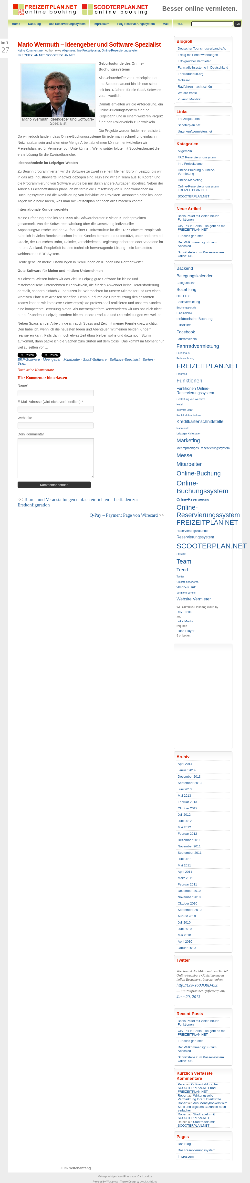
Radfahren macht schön (195, 86)
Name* (23, 385)
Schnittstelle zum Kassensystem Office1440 (201, 254)
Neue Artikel (189, 208)
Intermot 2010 (185, 409)
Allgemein (185, 151)
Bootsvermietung (188, 302)
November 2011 (189, 846)
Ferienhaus (183, 352)
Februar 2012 (187, 833)
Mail (165, 24)
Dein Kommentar (31, 434)
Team (184, 561)
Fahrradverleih (187, 339)
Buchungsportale (186, 307)
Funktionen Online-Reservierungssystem (195, 390)
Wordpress (112, 1181)
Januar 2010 (187, 948)
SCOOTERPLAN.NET (193, 196)
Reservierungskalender (193, 531)
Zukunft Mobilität (189, 99)
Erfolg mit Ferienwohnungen (198, 55)
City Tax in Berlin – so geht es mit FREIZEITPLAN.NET (201, 227)
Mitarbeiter (189, 464)
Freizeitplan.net (189, 119)
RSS (180, 24)
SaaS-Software (95, 359)
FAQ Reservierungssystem (197, 157)
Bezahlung (186, 289)
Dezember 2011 (189, 840)
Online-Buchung (199, 473)
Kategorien (187, 143)
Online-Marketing (190, 180)
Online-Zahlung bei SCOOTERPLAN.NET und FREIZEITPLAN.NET (198, 1087)
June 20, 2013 (188, 996)
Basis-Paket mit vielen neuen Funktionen (198, 217)
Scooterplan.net (189, 125)
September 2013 (190, 783)
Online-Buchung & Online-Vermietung (196, 171)
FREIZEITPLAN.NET (203, 366)
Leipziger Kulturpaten (189, 433)
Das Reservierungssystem (67, 24)
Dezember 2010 (189, 891)
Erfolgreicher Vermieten (194, 61)
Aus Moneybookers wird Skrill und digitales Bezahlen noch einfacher (203, 1106)
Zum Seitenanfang (75, 1168)
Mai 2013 (184, 795)
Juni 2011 (185, 859)
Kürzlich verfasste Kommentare (195, 1076)
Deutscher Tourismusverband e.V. (202, 48)
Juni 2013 (185, 789)
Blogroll (184, 41)
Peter (182, 1084)
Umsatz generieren (187, 581)
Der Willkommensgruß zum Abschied (197, 244)
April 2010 (185, 941)
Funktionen (189, 381)
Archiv (183, 756)
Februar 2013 (187, 802)
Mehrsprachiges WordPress (114, 1176)
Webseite (25, 418)
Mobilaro (184, 80)
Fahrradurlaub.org (191, 74)
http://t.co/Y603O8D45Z (197, 985)
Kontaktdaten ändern (189, 415)
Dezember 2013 (189, 776)
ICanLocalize (144, 1176)
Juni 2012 (185, 821)
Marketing (188, 440)
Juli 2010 (184, 922)
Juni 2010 (185, 929)
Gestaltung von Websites (191, 399)
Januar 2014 (187, 770)
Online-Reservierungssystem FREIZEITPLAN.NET (198, 188)
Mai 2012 (184, 827)
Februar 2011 (187, 884)
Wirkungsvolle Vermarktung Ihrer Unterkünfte (199, 1097)
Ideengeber (52, 359)
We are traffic (187, 93)
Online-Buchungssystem (203, 487)
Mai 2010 (184, 935)
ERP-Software (29, 359)
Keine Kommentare (30, 50)
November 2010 (189, 897)
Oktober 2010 (187, 903)
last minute (183, 428)
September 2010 (190, 910)
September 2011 (190, 852)
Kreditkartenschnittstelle (200, 421)
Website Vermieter (194, 599)
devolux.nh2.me (148, 1181)
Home (16, 24)
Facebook (186, 331)
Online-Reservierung (193, 499)
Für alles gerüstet (190, 236)
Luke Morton (185, 621)
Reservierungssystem (195, 537)
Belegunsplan (186, 283)
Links (182, 111)
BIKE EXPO (183, 296)
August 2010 (187, 916)
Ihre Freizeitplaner (191, 163)
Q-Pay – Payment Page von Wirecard (124, 515)
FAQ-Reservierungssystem (136, 24)
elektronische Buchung (194, 319)
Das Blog (34, 24)
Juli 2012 (184, 814)
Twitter (180, 576)
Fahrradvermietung (198, 346)
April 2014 (185, 764)
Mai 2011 (184, 865)
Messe (184, 455)
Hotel (180, 404)
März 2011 (185, 878)
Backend (185, 268)
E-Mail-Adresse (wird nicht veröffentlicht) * (50, 402)
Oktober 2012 (187, 808)
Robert (183, 1095)
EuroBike (184, 325)
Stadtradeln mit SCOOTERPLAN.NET (196, 1116)
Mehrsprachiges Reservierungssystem (203, 448)
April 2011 (185, 872)
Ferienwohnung (185, 358)
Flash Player (185, 631)
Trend (182, 569)
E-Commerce (184, 312)
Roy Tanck (184, 612)
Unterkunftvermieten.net (195, 131)
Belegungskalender (195, 275)
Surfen (148, 359)
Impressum (101, 24)
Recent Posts (190, 1013)
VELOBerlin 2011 (187, 587)
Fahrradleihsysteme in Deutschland (203, 67)
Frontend (182, 373)
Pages (183, 1136)
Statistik (181, 554)
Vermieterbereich (186, 592)
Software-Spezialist (125, 359)
